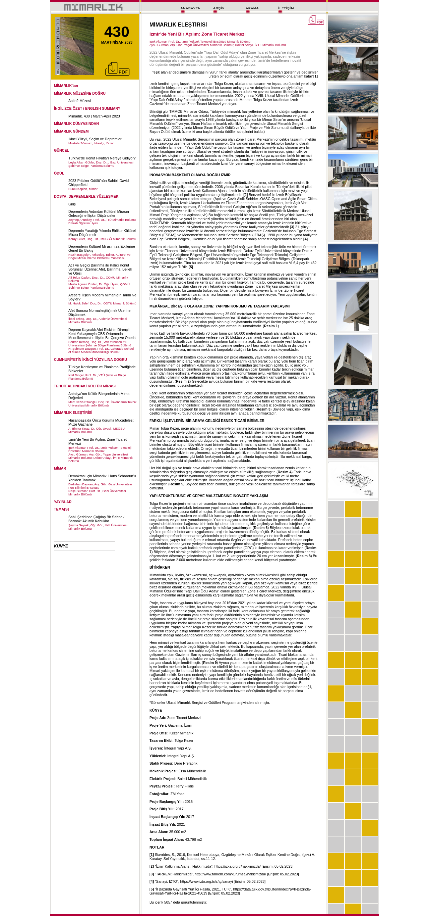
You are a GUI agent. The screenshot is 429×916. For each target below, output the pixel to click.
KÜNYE (61, 546)
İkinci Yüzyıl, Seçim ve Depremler (95, 139)
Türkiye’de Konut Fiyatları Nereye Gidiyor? (102, 158)
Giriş (72, 204)
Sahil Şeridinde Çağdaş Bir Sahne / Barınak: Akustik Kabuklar (96, 519)
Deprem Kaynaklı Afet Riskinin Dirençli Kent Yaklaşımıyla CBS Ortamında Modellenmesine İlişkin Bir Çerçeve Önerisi (102, 334)
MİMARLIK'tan (66, 86)
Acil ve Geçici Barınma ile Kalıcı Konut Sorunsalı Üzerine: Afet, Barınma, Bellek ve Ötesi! (100, 269)
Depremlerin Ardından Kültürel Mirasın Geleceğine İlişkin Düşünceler (98, 213)
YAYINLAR (63, 502)
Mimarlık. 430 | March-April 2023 (94, 116)
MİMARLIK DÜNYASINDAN (76, 124)
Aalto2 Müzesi (79, 101)
